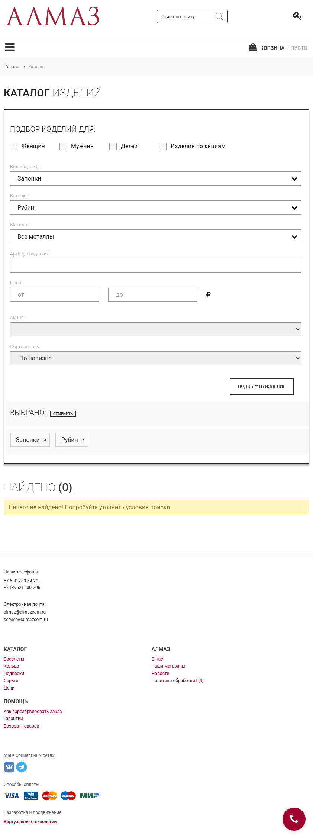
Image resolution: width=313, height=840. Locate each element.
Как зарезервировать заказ (33, 711)
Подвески (14, 673)
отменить (63, 414)
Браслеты (14, 659)
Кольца (11, 666)
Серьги (11, 680)
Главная (13, 66)
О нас (157, 659)
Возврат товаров (21, 726)
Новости (161, 673)
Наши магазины (168, 666)
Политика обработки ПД (177, 680)
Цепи (9, 688)
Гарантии (13, 718)
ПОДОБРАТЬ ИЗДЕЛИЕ (261, 386)
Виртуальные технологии (30, 821)
